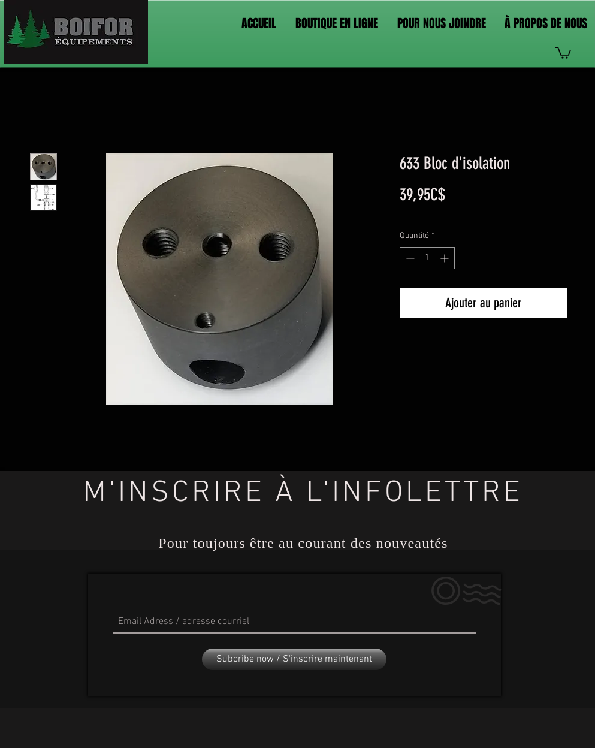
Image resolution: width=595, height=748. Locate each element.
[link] (563, 52)
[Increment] (445, 258)
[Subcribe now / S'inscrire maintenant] (294, 659)
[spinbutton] (427, 258)
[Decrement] (408, 258)
